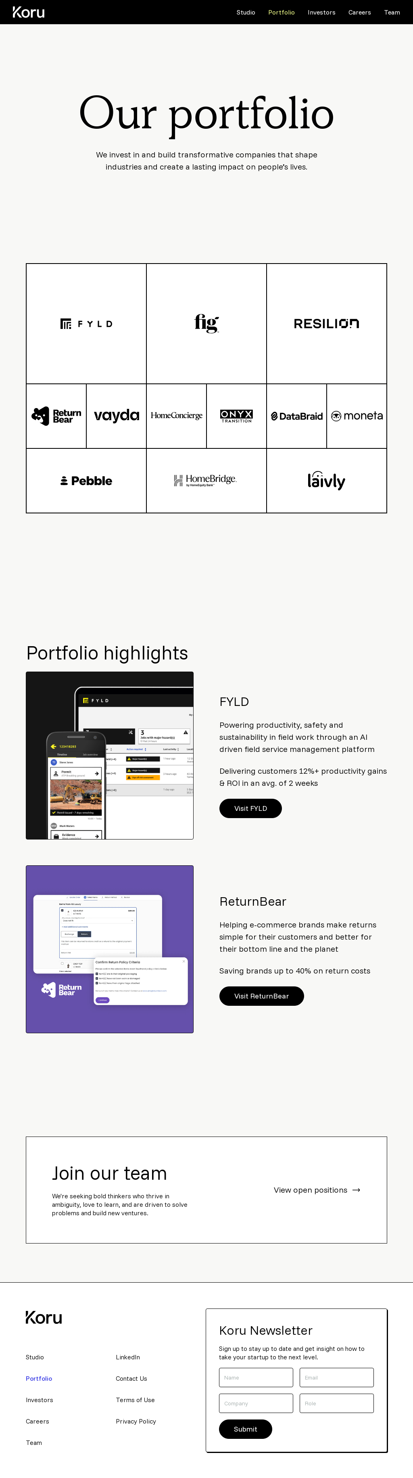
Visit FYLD (250, 808)
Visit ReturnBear (261, 996)
